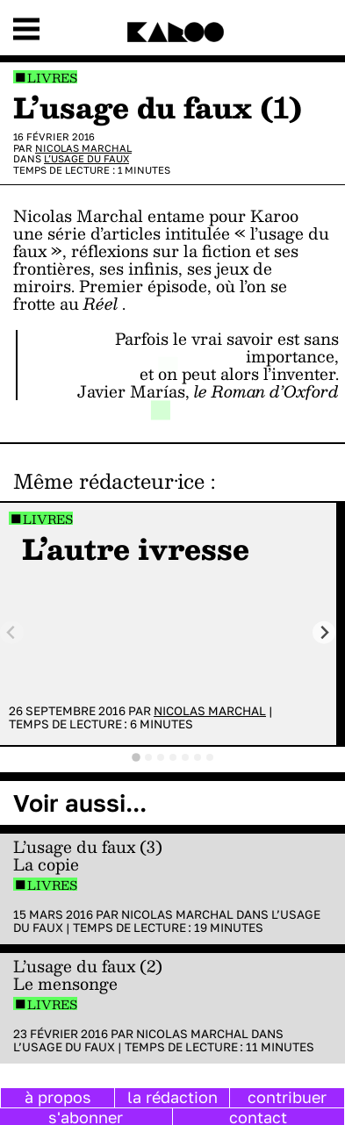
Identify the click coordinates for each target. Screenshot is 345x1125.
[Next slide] (324, 632)
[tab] (136, 757)
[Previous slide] (12, 632)
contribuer (287, 1097)
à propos (58, 1097)
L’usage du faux (86, 158)
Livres (52, 77)
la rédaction (172, 1097)
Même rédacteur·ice (109, 481)
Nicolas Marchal (83, 148)
